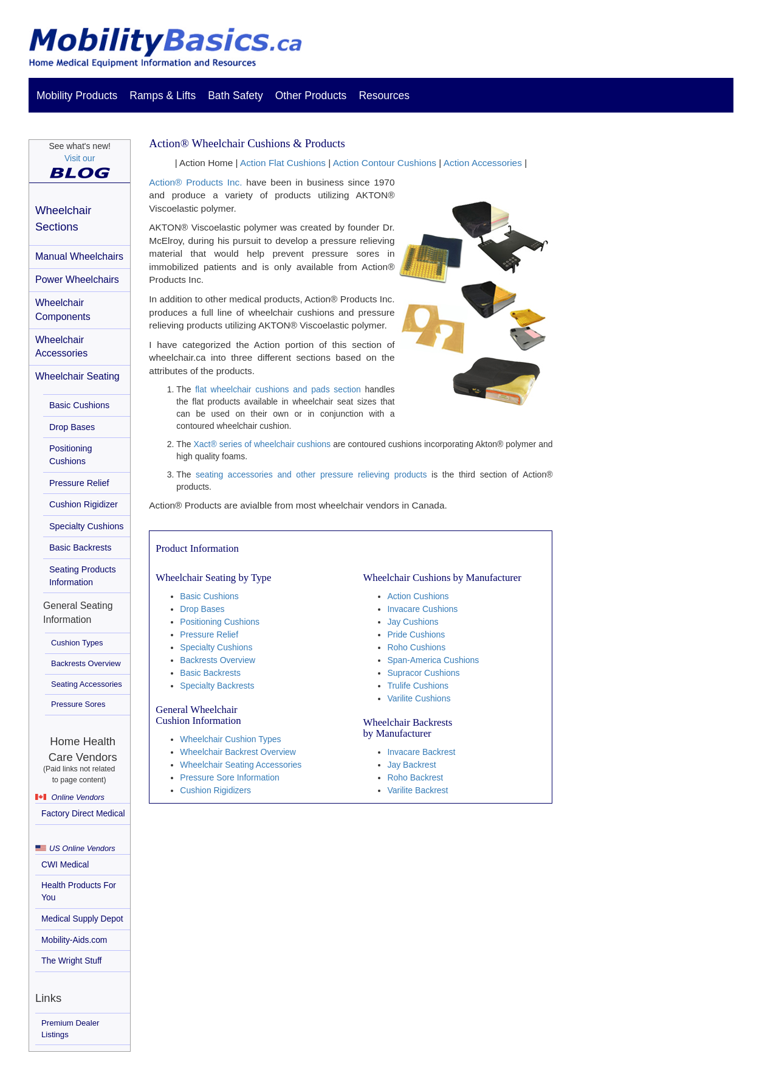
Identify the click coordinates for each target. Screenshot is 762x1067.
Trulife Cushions (417, 685)
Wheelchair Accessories (61, 347)
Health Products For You (78, 891)
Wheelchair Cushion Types (230, 739)
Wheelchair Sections (63, 218)
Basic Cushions (79, 405)
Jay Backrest (411, 765)
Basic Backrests (80, 547)
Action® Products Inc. (195, 182)
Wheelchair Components (63, 309)
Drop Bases (72, 427)
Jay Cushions (412, 622)
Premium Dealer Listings (70, 1028)
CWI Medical (65, 864)
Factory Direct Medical (83, 813)
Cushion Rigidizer (83, 504)
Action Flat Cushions (283, 163)
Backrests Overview (86, 663)
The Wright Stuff (71, 960)
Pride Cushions (416, 634)
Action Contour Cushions (384, 163)
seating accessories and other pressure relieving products (311, 474)
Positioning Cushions (70, 454)
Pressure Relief (79, 483)
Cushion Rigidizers (215, 790)
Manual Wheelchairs (79, 256)
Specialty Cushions (86, 526)
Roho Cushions (416, 647)
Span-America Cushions (433, 660)
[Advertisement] (651, 343)
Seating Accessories (86, 684)
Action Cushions (417, 596)
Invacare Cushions (422, 609)
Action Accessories (483, 163)
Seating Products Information (82, 576)
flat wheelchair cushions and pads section (278, 389)
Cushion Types (77, 642)
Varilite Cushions (418, 698)
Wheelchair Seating (77, 376)
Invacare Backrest (421, 752)
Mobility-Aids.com (74, 940)
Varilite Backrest (417, 790)
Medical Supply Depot (82, 918)
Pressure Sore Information (229, 777)
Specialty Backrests (217, 685)
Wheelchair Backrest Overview (238, 752)
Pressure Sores (78, 704)
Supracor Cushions (423, 673)
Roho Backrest (415, 777)
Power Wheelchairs (77, 279)
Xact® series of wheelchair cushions (262, 444)
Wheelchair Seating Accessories (240, 765)
